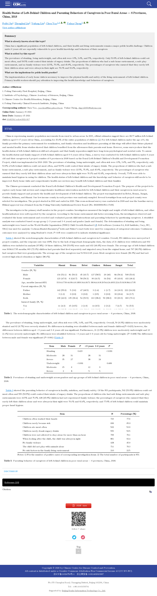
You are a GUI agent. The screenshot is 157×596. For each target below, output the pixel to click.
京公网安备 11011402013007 (90, 574)
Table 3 (9, 390)
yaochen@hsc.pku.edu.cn (50, 108)
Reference (12, 482)
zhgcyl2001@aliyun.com (89, 108)
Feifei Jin (7, 23)
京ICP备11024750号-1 (64, 574)
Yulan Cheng (74, 23)
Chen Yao (51, 23)
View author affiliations (14, 27)
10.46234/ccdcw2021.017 (18, 119)
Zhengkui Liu (22, 23)
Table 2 (59, 337)
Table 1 (9, 238)
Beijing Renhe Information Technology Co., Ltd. (84, 590)
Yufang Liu (37, 23)
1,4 (58, 23)
